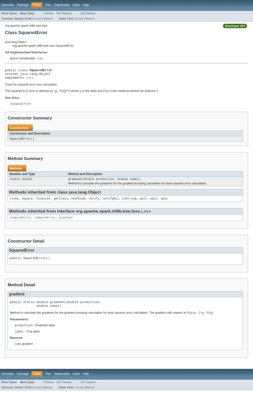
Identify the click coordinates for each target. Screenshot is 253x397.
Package (23, 5)
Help (86, 5)
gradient (75, 182)
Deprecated (62, 5)
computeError (20, 221)
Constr (37, 18)
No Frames (64, 13)
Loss (40, 58)
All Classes (88, 13)
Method (47, 18)
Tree (48, 5)
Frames (48, 13)
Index (76, 5)
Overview (7, 5)
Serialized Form (20, 106)
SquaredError (20, 141)
